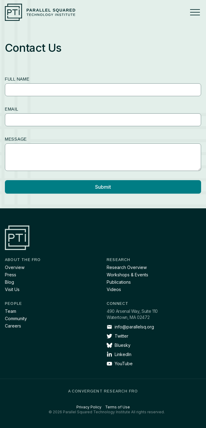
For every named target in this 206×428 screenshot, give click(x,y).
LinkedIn (119, 354)
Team (10, 311)
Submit (103, 187)
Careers (13, 325)
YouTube (120, 363)
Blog (9, 282)
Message (16, 139)
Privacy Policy (88, 407)
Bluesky (119, 345)
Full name (17, 79)
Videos (114, 289)
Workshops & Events (127, 274)
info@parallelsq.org (130, 327)
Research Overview (127, 267)
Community (16, 318)
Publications (119, 282)
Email (11, 109)
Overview (14, 267)
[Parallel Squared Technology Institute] (40, 12)
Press (10, 274)
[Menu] (195, 12)
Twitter (117, 336)
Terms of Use (117, 407)
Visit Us (12, 289)
